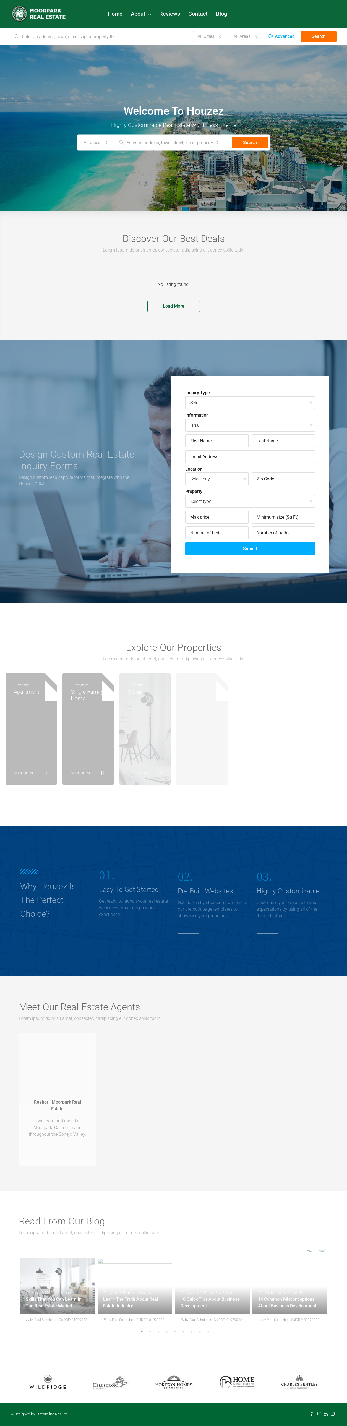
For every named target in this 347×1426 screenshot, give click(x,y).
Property (193, 491)
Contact (198, 14)
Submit (250, 548)
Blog (221, 14)
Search (319, 36)
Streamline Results (52, 1414)
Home (115, 14)
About (138, 14)
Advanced (281, 36)
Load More (173, 306)
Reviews (169, 14)
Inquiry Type (197, 392)
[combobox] (209, 36)
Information (197, 415)
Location (193, 469)
